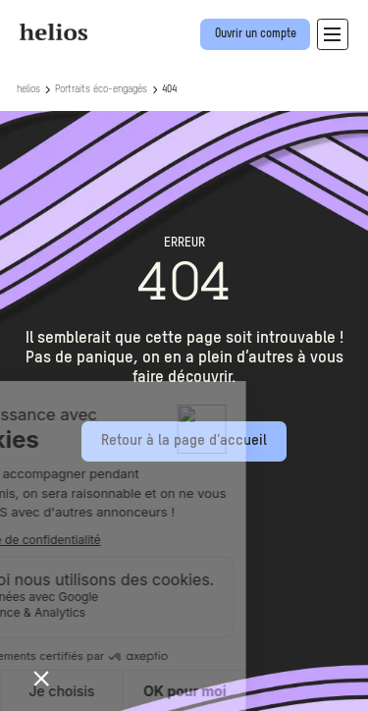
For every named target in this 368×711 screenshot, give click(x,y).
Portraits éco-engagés (101, 89)
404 (169, 89)
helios (28, 89)
